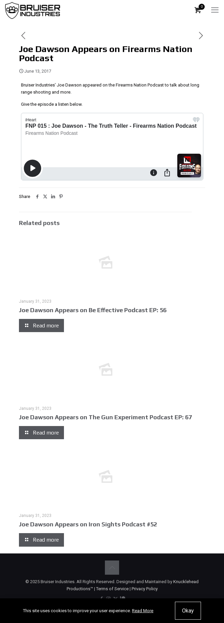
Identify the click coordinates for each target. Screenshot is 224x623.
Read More (142, 610)
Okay (188, 610)
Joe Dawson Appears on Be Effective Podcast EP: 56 (92, 310)
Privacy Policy (145, 588)
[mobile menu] (215, 10)
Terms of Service (112, 588)
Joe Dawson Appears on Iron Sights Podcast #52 (88, 524)
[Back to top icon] (112, 567)
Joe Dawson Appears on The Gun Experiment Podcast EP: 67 (105, 417)
